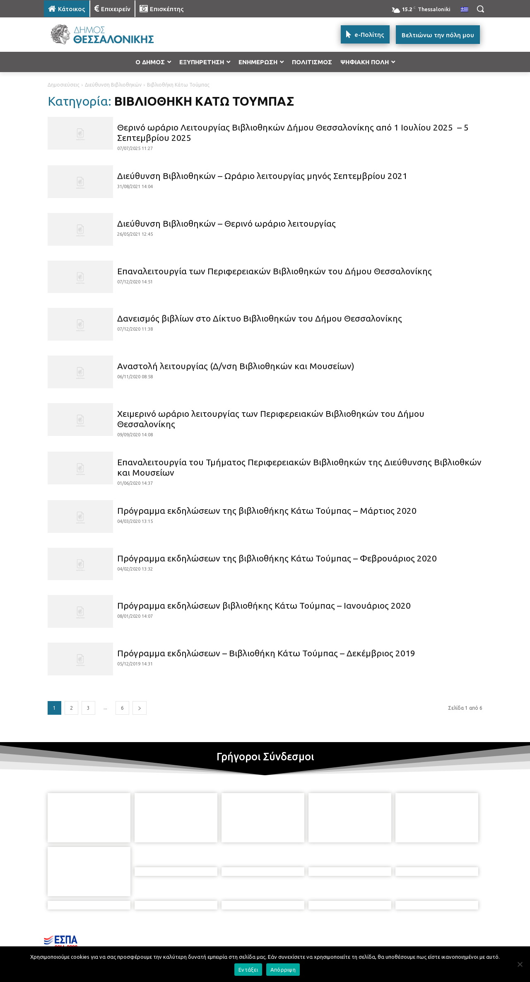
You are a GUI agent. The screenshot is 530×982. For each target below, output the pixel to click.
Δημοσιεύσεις (64, 84)
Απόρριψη (283, 969)
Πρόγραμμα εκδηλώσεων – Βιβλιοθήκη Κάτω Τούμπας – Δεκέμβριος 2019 (266, 653)
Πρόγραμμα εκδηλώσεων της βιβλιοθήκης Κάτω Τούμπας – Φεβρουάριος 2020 (277, 558)
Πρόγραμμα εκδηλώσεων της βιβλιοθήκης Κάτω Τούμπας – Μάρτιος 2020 (267, 510)
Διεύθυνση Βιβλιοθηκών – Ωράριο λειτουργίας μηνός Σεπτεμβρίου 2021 (262, 176)
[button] (480, 9)
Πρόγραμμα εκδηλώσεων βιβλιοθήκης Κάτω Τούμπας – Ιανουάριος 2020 (264, 605)
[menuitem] (464, 10)
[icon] (332, 937)
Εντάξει (248, 969)
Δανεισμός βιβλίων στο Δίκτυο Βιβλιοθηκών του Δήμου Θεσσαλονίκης (259, 318)
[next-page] (139, 708)
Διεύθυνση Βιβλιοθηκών (113, 84)
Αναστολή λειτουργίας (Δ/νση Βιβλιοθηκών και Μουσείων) (235, 366)
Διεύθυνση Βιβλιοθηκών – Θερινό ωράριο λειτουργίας (226, 223)
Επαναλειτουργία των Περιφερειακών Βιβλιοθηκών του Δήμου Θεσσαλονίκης (274, 271)
